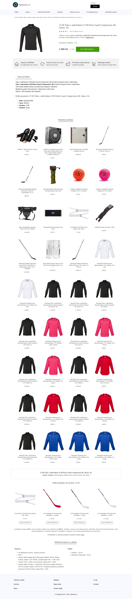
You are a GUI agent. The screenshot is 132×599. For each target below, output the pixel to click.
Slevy (15, 588)
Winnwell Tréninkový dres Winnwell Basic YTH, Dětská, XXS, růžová (104, 343)
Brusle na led (74, 12)
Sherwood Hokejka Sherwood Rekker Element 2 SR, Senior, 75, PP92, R (79, 265)
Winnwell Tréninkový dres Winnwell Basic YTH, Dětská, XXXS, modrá (53, 457)
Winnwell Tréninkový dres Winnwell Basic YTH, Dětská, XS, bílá (27, 305)
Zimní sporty (39, 17)
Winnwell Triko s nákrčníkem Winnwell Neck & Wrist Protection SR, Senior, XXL (53, 305)
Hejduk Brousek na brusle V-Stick (104, 227)
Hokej (27, 12)
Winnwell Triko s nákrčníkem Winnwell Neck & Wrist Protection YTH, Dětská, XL (27, 381)
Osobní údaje (58, 588)
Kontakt (96, 584)
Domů (16, 12)
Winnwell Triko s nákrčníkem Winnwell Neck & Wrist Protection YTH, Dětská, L (79, 381)
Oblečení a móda (110, 12)
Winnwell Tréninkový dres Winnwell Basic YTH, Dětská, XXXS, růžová (53, 343)
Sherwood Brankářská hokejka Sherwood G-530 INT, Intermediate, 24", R (27, 190)
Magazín (56, 580)
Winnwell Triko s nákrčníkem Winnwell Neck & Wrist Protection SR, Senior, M (27, 343)
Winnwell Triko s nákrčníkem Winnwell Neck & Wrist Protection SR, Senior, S (79, 343)
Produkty (21, 17)
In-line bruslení (92, 12)
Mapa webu (57, 584)
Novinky (16, 584)
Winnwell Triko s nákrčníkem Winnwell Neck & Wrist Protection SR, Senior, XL (79, 305)
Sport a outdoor (27, 17)
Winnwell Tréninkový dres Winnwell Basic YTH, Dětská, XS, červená (104, 419)
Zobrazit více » (90, 37)
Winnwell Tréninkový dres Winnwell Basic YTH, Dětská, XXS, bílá (104, 265)
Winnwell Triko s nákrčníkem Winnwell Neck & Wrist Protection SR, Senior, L (104, 305)
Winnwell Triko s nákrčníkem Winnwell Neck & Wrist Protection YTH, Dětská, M (27, 419)
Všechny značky (19, 580)
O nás (95, 580)
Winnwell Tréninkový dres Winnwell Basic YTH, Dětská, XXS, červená (53, 419)
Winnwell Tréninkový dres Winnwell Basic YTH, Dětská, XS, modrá (104, 457)
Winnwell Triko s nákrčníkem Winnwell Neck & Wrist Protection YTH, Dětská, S (79, 419)
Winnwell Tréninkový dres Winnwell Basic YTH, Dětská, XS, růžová (53, 381)
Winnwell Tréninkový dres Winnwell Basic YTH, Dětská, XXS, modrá (79, 457)
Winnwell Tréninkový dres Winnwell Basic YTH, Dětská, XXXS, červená (104, 381)
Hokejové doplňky (44, 12)
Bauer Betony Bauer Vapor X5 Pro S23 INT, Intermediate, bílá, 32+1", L (53, 265)
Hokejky (60, 12)
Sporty (33, 17)
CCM (71, 37)
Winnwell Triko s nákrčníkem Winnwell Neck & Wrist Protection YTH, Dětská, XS (27, 457)
